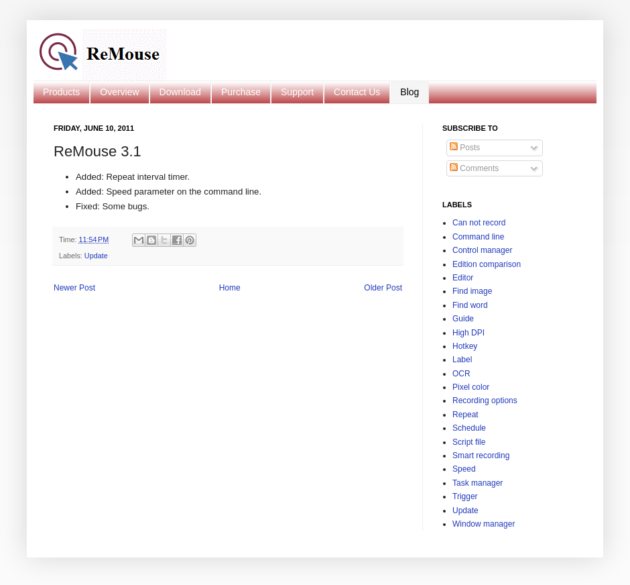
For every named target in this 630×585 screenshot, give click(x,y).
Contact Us (357, 92)
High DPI (468, 332)
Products (61, 92)
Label (462, 359)
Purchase (241, 92)
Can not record (478, 222)
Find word (470, 305)
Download (180, 92)
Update (96, 256)
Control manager (482, 250)
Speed (464, 469)
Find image (472, 291)
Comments (474, 168)
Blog (409, 92)
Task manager (477, 483)
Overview (119, 92)
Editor (462, 277)
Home (230, 287)
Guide (463, 318)
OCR (461, 373)
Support (297, 92)
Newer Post (74, 287)
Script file (468, 442)
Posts (465, 147)
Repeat (465, 414)
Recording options (484, 400)
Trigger (465, 496)
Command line (478, 237)
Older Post (383, 287)
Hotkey (464, 346)
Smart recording (480, 455)
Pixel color (470, 387)
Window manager (483, 524)
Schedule (469, 428)
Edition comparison (486, 264)
